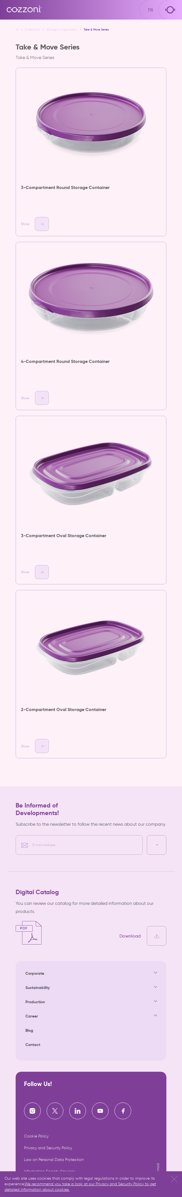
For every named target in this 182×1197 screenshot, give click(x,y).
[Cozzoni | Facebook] (122, 1110)
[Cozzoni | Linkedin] (77, 1110)
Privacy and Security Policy (48, 1148)
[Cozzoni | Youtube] (100, 1110)
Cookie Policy (36, 1136)
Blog (29, 1030)
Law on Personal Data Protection (54, 1159)
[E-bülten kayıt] (156, 845)
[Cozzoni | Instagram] (32, 1110)
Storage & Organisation (62, 29)
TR (150, 10)
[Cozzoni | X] (55, 1110)
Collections (32, 29)
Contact (32, 1044)
